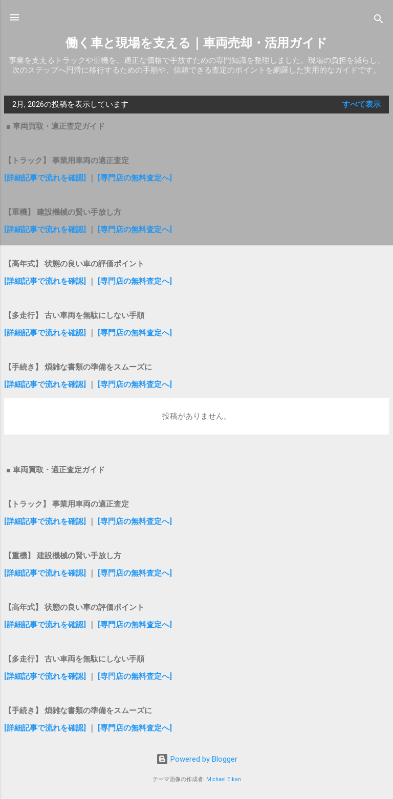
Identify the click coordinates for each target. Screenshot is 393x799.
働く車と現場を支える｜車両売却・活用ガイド (197, 43)
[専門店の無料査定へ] (135, 177)
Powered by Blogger (196, 759)
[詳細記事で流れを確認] (46, 177)
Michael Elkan (223, 779)
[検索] (379, 20)
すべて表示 (361, 104)
